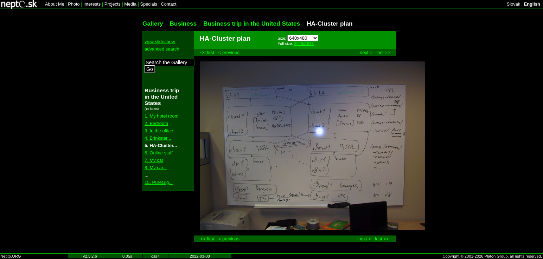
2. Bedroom (156, 123)
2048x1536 (304, 43)
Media (130, 4)
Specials (148, 4)
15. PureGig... (159, 182)
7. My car (154, 160)
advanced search (162, 49)
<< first (207, 52)
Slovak (513, 4)
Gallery (152, 23)
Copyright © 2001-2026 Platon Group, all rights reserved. (492, 256)
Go (149, 69)
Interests (92, 4)
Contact (168, 4)
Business (183, 23)
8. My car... (156, 167)
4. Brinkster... (158, 138)
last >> (383, 52)
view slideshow (160, 41)
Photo (73, 4)
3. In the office (159, 130)
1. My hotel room (161, 116)
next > (366, 52)
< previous (228, 52)
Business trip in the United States (251, 23)
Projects (112, 4)
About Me (54, 4)
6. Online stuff (159, 152)
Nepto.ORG (10, 256)
